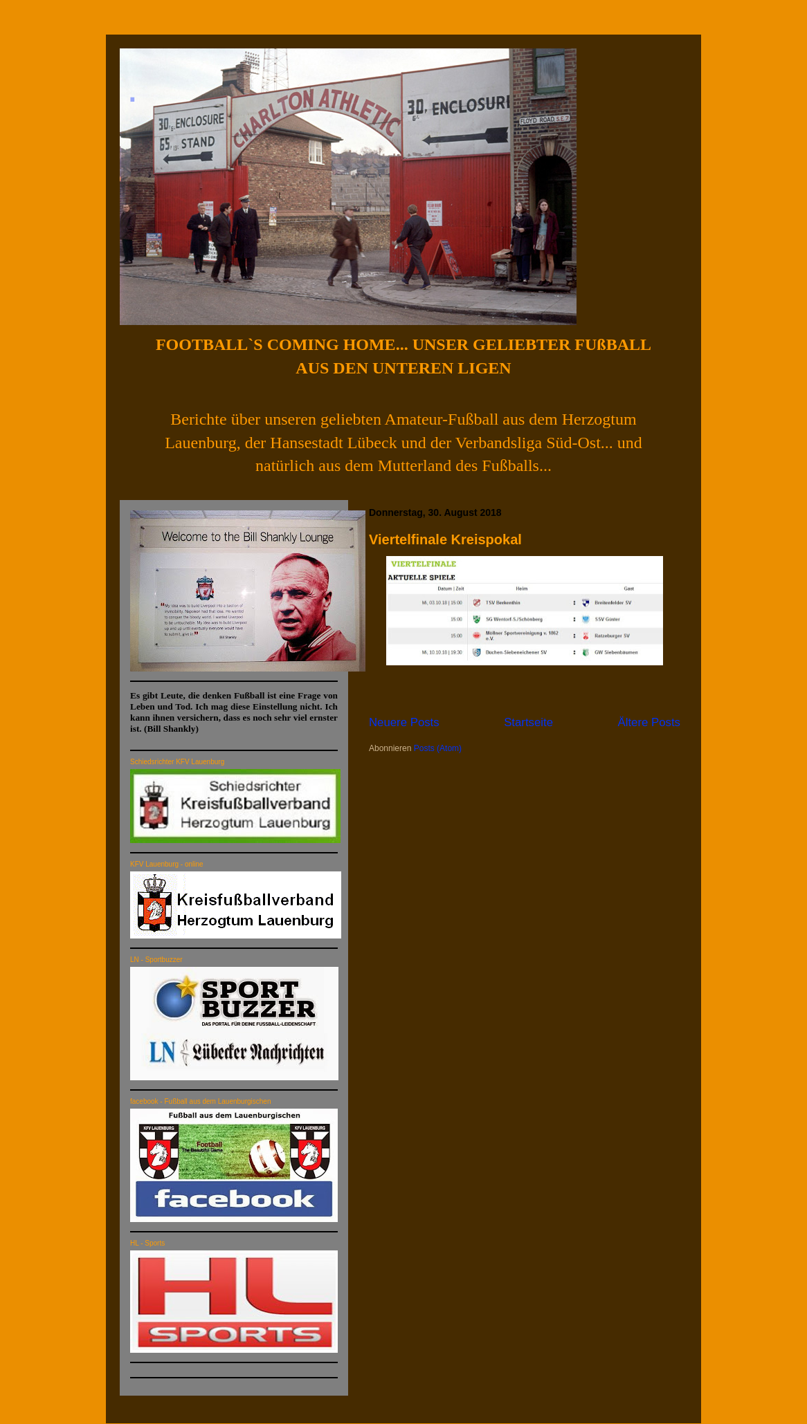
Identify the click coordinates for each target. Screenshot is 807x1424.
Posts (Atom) (438, 748)
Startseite (528, 722)
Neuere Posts (404, 722)
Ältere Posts (649, 722)
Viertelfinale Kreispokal (445, 539)
